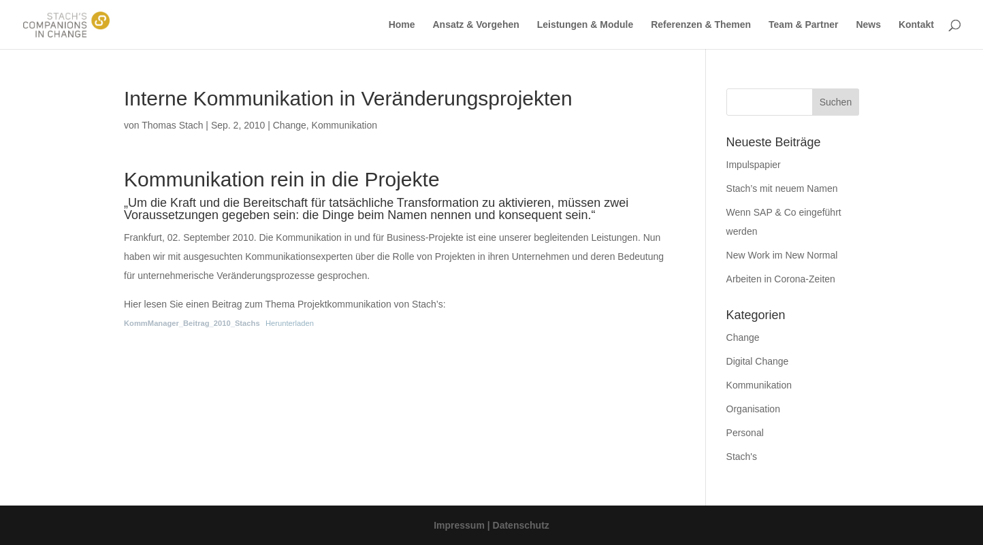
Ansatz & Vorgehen (475, 25)
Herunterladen (289, 323)
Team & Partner (803, 25)
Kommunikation (345, 125)
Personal (745, 432)
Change (289, 125)
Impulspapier (753, 164)
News (868, 25)
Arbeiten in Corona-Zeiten (780, 279)
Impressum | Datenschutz (491, 525)
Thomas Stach (172, 125)
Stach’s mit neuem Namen (782, 188)
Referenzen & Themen (701, 25)
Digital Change (757, 361)
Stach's (741, 456)
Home (402, 25)
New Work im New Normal (782, 255)
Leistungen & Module (585, 25)
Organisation (753, 408)
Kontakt (916, 25)
